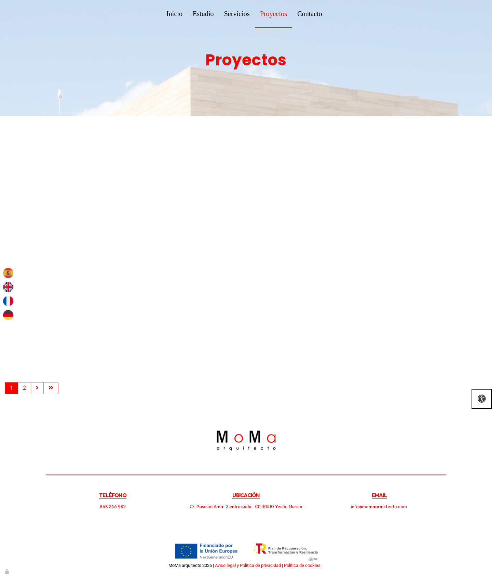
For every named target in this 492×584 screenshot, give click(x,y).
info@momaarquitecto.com (379, 506)
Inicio (174, 13)
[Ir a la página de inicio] (49, 13)
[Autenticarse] (7, 571)
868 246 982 (113, 506)
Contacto (309, 13)
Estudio (203, 13)
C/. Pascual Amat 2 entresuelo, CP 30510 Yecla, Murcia (246, 506)
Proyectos (273, 13)
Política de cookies (302, 565)
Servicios (237, 13)
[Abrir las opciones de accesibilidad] (482, 398)
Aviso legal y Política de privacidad (248, 565)
